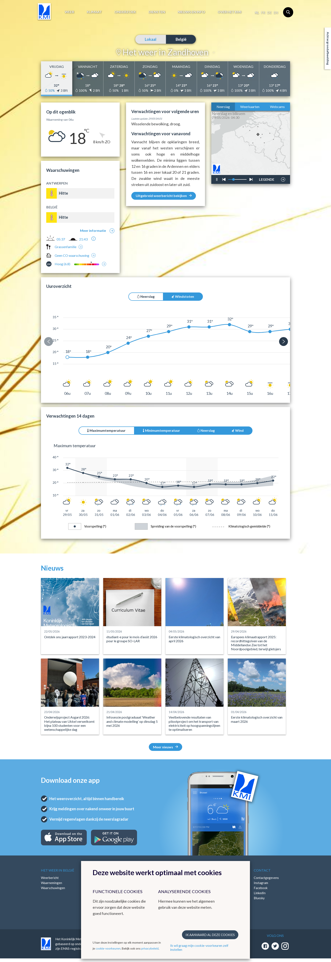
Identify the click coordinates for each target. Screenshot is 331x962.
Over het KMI (229, 12)
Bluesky (259, 898)
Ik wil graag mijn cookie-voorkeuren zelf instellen (199, 947)
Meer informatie (93, 230)
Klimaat (94, 12)
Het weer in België (57, 870)
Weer (69, 12)
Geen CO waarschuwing (72, 255)
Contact (262, 870)
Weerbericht (50, 878)
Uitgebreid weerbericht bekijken (164, 196)
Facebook (260, 888)
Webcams (277, 107)
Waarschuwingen (53, 888)
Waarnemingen (51, 883)
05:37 (61, 239)
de (269, 12)
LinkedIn (260, 893)
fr (263, 12)
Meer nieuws (165, 747)
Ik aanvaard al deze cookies (210, 935)
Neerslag (223, 107)
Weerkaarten (249, 107)
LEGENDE (266, 178)
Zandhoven (187, 52)
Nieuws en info (191, 12)
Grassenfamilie (65, 247)
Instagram (261, 883)
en (276, 12)
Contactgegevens (266, 878)
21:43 (83, 239)
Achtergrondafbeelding (328, 48)
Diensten (157, 12)
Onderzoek (125, 12)
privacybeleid (150, 948)
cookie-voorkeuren (108, 948)
